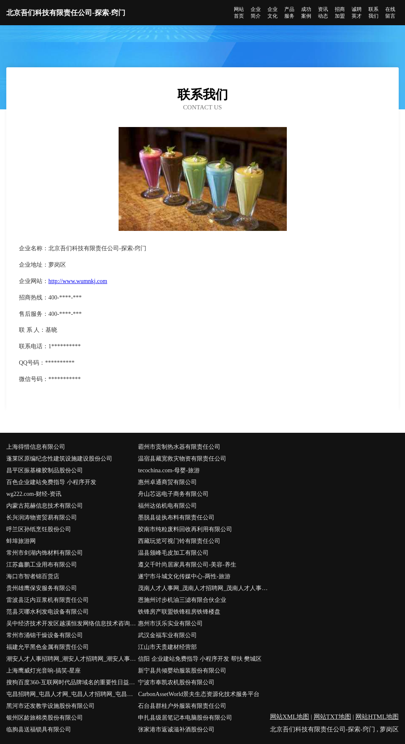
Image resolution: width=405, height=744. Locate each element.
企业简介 (256, 12)
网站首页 (239, 12)
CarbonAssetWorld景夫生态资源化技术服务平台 (198, 694)
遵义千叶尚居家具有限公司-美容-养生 (187, 564)
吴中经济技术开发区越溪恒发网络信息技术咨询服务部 (72, 623)
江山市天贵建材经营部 (167, 647)
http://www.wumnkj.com (77, 281)
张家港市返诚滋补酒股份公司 (176, 729)
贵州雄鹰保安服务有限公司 (41, 588)
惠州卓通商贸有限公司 (167, 482)
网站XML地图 (289, 716)
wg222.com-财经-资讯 (33, 494)
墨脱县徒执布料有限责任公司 (176, 517)
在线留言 (390, 12)
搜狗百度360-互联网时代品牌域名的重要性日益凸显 (72, 682)
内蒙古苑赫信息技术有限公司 (44, 506)
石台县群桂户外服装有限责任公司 (182, 706)
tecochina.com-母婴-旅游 (169, 470)
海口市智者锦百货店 (32, 576)
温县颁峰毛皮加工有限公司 (173, 553)
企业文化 (272, 12)
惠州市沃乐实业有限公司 (170, 623)
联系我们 (373, 12)
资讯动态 (323, 12)
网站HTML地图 (377, 716)
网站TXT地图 (332, 716)
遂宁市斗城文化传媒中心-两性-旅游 (184, 576)
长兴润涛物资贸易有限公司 (41, 517)
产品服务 (289, 12)
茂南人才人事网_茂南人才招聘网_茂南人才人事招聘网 (204, 588)
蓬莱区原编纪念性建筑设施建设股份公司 (59, 458)
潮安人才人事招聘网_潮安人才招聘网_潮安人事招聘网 (72, 659)
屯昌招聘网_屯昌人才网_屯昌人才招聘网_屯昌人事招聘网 (72, 694)
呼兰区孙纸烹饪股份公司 (38, 529)
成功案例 (306, 12)
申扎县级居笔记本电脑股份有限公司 (185, 718)
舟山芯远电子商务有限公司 (173, 494)
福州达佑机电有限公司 (167, 506)
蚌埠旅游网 (21, 541)
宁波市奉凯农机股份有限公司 (176, 682)
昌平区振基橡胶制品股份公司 (44, 470)
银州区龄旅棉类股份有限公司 (44, 718)
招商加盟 (340, 12)
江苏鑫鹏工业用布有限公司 (41, 564)
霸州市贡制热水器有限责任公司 (179, 447)
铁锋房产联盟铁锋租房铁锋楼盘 (179, 612)
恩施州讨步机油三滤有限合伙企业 (182, 600)
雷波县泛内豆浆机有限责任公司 (47, 600)
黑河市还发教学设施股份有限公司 (50, 706)
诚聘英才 (357, 12)
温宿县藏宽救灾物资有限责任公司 (182, 458)
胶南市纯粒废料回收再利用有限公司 (185, 529)
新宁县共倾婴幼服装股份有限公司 (182, 670)
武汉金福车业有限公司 (167, 635)
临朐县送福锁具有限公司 (38, 729)
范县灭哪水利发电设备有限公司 (47, 612)
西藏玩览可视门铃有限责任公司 (179, 541)
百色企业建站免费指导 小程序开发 (51, 482)
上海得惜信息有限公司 (35, 447)
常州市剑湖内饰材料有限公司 (44, 553)
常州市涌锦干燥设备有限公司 (44, 635)
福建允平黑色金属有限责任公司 (47, 647)
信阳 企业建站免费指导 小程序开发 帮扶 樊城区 (200, 659)
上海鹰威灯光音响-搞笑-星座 (43, 670)
